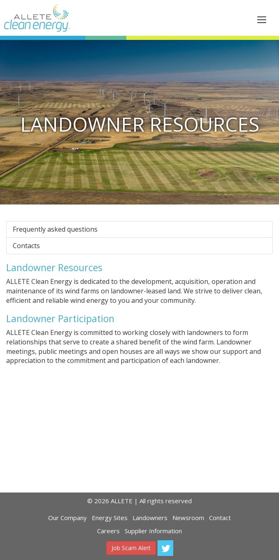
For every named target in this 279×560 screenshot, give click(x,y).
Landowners (150, 518)
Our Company (67, 518)
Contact (220, 518)
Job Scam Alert (131, 548)
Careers (108, 531)
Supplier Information (153, 531)
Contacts (26, 245)
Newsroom (188, 518)
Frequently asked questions (55, 229)
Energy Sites (110, 518)
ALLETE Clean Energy (37, 18)
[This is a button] (262, 19)
